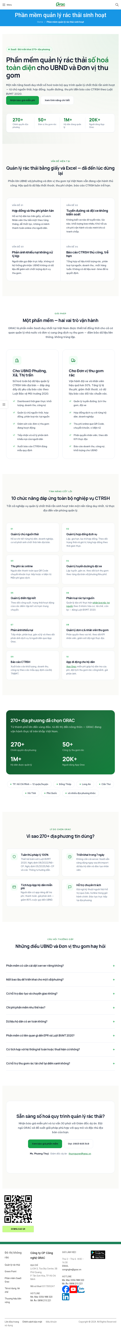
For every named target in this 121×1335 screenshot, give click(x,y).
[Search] (117, 5)
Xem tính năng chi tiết (57, 100)
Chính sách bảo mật (32, 1321)
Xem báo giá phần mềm (45, 1143)
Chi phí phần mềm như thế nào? (25, 1007)
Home (40, 22)
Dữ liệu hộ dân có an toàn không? (26, 1021)
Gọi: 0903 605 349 (78, 1143)
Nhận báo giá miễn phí (22, 100)
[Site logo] (60, 4)
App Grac (71, 666)
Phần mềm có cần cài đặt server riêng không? (35, 965)
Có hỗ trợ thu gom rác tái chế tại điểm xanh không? (38, 1063)
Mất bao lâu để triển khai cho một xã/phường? (35, 979)
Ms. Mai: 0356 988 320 (41, 1297)
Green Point (10, 1271)
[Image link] (98, 1252)
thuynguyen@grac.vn (80, 1153)
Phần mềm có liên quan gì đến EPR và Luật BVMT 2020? (40, 1035)
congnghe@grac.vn (71, 1269)
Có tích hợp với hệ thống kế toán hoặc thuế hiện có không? (43, 1049)
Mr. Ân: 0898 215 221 (40, 1300)
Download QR (18, 1229)
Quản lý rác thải (12, 1265)
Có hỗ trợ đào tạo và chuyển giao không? (32, 993)
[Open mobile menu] (7, 5)
